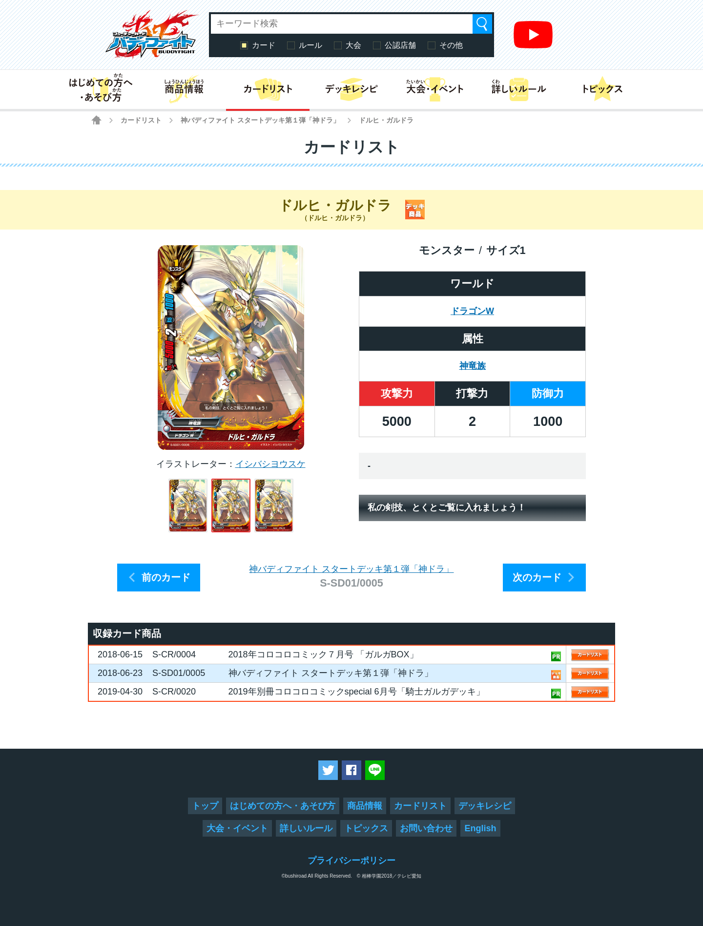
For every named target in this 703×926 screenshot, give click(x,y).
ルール (310, 45)
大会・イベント (237, 828)
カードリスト (141, 120)
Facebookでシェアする (351, 770)
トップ (205, 806)
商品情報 (364, 806)
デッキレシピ (484, 806)
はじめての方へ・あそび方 (282, 806)
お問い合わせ (426, 828)
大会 (353, 45)
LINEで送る (375, 770)
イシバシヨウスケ (270, 464)
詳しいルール (306, 828)
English (480, 828)
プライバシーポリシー (351, 860)
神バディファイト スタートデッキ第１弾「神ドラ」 (260, 120)
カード (263, 45)
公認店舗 (400, 45)
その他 (451, 45)
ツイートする (328, 770)
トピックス (366, 828)
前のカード (166, 577)
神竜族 (472, 366)
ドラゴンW (472, 311)
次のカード (537, 577)
